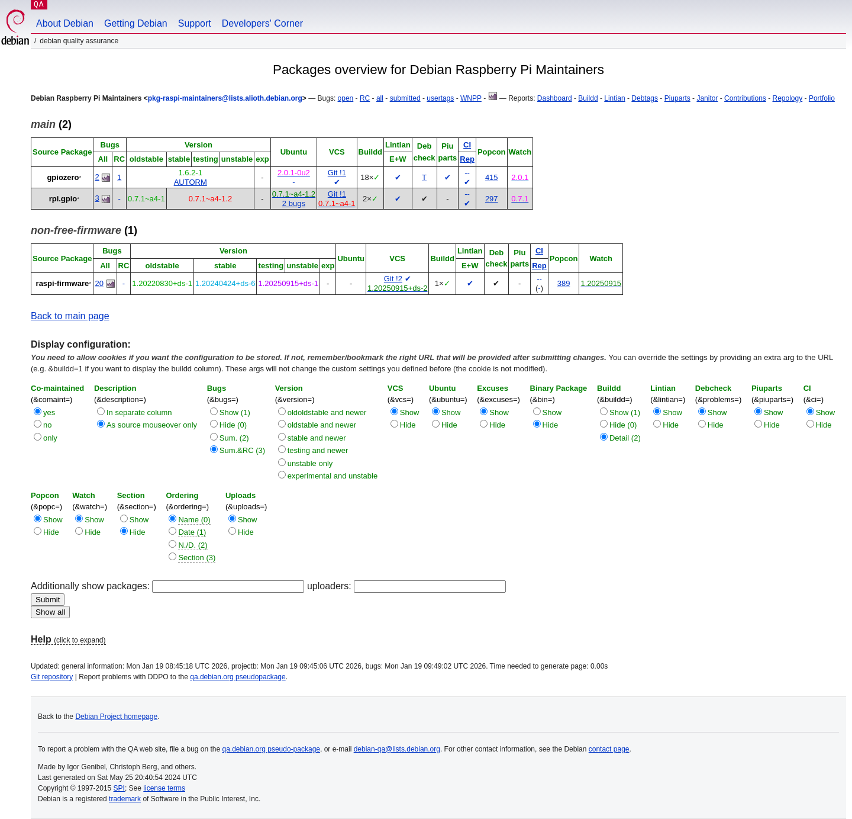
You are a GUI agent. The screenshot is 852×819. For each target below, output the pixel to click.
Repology (788, 98)
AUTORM (190, 182)
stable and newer (317, 437)
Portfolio (822, 98)
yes (49, 412)
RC (365, 98)
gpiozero (63, 177)
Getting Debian (135, 23)
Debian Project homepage (116, 716)
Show (409, 412)
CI (467, 144)
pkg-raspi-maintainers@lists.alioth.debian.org (225, 98)
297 (491, 198)
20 (99, 283)
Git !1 (337, 172)
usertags (440, 98)
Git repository (52, 677)
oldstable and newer (322, 424)
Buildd (588, 98)
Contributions (745, 98)
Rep (467, 159)
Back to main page (70, 316)
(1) (84, 230)
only (50, 437)
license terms (164, 788)
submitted (405, 98)
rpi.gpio (63, 198)
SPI (119, 788)
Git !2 (393, 278)
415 (491, 177)
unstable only (310, 463)
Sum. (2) (234, 437)
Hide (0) (233, 424)
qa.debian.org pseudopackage (237, 677)
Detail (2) (625, 437)
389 (563, 283)
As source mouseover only (151, 424)
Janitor (707, 98)
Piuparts (677, 98)
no (47, 424)
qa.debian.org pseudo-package (271, 749)
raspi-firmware (62, 283)
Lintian (614, 98)
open (346, 98)
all (379, 98)
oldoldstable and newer (327, 412)
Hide (408, 424)
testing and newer (318, 450)
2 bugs (293, 203)
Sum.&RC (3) (242, 450)
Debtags (644, 98)
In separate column (139, 412)
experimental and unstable (333, 475)
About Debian (64, 23)
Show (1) (235, 412)
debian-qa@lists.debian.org (397, 749)
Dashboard (554, 98)
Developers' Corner (262, 23)
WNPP (471, 98)
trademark (125, 799)
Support (194, 23)
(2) (51, 124)
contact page (609, 749)
